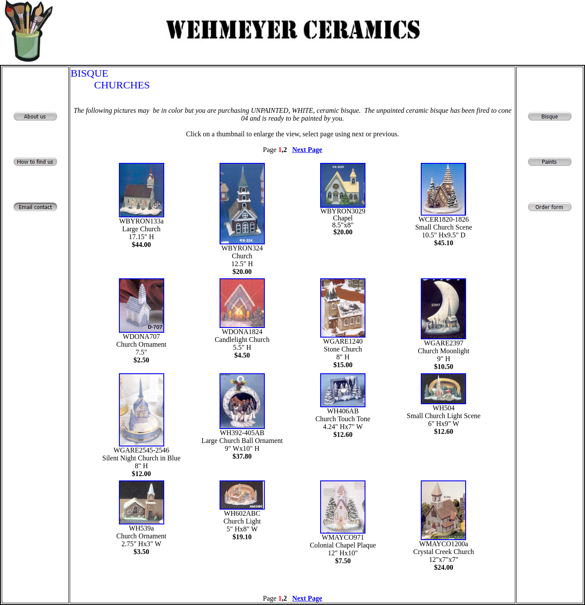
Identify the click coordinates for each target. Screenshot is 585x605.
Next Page (307, 149)
